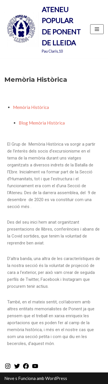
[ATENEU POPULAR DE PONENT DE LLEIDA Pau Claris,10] (43, 29)
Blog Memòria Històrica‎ (42, 122)
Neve (9, 378)
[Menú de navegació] (97, 29)
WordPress (56, 378)
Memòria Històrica (31, 107)
